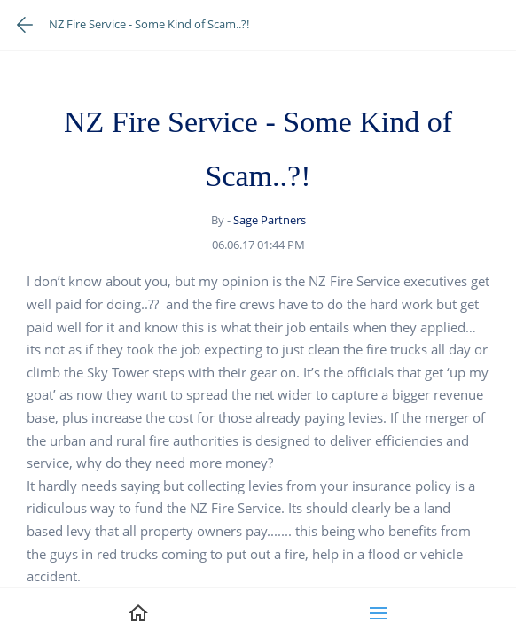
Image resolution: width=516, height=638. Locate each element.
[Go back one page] (24, 24)
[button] (378, 613)
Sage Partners (269, 220)
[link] (138, 613)
